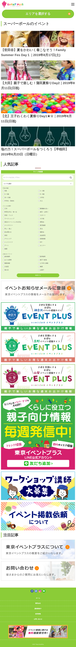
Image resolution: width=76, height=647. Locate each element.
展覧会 (41, 222)
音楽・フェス (8, 215)
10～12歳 (6, 197)
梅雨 (40, 266)
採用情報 (38, 614)
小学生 (41, 197)
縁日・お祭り (43, 212)
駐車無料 (42, 256)
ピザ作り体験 (43, 263)
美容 (5, 235)
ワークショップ (8, 218)
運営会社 (38, 603)
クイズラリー (8, 225)
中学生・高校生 (8, 201)
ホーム (38, 598)
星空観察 (42, 225)
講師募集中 (38, 608)
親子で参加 (42, 260)
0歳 (5, 191)
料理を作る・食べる (10, 212)
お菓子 (41, 270)
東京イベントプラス (12, 4)
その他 (41, 218)
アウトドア (7, 238)
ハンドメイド (8, 242)
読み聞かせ (7, 232)
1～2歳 (41, 191)
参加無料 (6, 256)
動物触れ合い (43, 208)
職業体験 (6, 263)
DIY (40, 242)
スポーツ (42, 215)
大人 (40, 201)
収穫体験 (42, 238)
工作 (5, 208)
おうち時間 (7, 260)
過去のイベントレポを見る (12, 222)
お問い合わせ (38, 619)
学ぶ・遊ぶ (7, 228)
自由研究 (42, 235)
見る (40, 228)
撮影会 (41, 232)
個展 (5, 249)
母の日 (6, 270)
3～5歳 (6, 194)
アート (6, 245)
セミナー (42, 245)
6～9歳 (41, 194)
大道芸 (6, 266)
